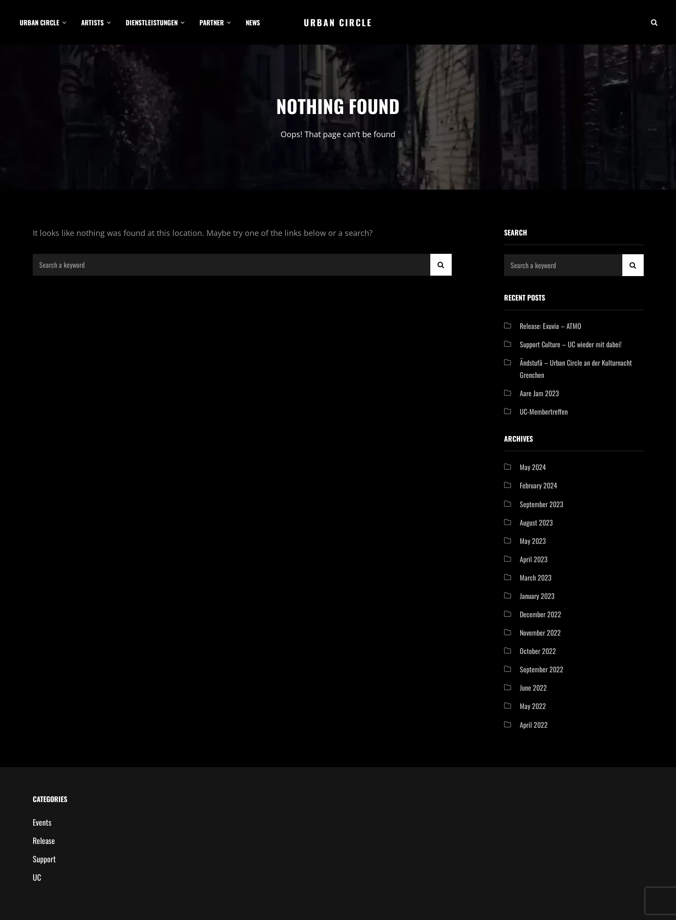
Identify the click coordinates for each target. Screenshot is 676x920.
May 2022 (533, 706)
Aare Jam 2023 (539, 393)
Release (44, 840)
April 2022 (534, 724)
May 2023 (533, 541)
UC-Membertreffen (544, 411)
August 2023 (536, 522)
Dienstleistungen (156, 22)
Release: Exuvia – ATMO (550, 326)
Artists (96, 22)
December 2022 (540, 614)
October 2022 (538, 651)
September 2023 (541, 504)
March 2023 (536, 577)
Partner (215, 22)
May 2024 (533, 467)
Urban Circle (44, 22)
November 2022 (540, 632)
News (253, 22)
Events (42, 822)
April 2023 (534, 559)
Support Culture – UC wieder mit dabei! (570, 344)
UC (37, 877)
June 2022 (533, 687)
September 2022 (541, 669)
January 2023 (537, 596)
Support (44, 859)
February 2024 (538, 485)
